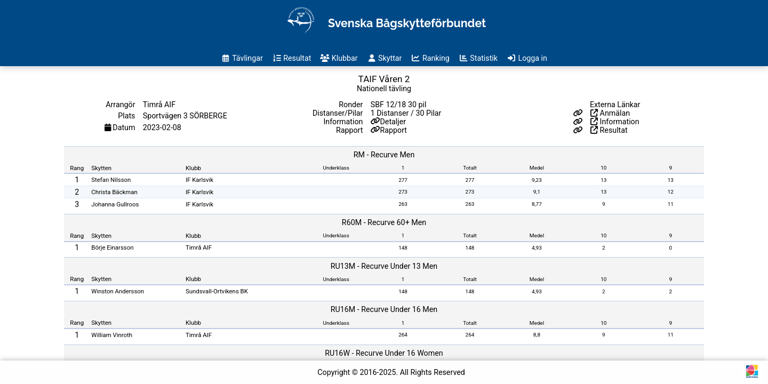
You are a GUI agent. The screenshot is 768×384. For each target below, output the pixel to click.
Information (614, 121)
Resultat (609, 130)
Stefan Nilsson (111, 179)
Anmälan (610, 113)
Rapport (393, 130)
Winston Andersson (117, 291)
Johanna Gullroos (115, 204)
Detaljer (393, 121)
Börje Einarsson (112, 247)
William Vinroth (111, 335)
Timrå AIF (199, 247)
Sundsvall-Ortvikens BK (217, 291)
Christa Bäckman (114, 192)
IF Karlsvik (199, 179)
